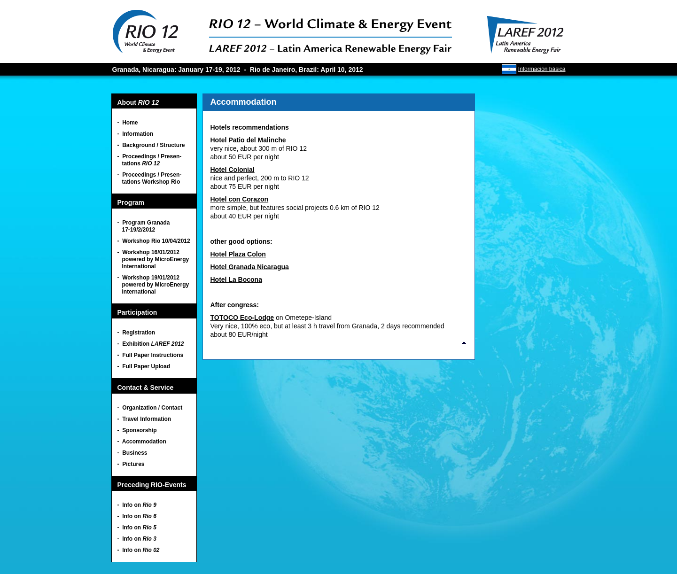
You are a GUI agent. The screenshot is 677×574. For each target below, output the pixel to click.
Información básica (542, 69)
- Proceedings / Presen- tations (149, 160)
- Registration (136, 332)
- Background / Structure (151, 145)
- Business (132, 453)
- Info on (136, 505)
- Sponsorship (137, 430)
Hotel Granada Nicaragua (249, 267)
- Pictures (131, 464)
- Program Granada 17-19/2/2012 (143, 226)
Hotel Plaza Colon (238, 254)
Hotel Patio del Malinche (248, 140)
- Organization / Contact (150, 407)
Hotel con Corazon (239, 199)
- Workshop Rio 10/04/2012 (153, 241)
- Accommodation (141, 441)
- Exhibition (150, 344)
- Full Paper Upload (144, 366)
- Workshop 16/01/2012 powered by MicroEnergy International (153, 259)
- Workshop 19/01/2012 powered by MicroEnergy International (153, 284)
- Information (135, 134)
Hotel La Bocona (236, 279)
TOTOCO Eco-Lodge (242, 317)
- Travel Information (144, 419)
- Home (127, 122)
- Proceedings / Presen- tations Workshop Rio (149, 178)
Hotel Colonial (232, 169)
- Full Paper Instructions (150, 355)
